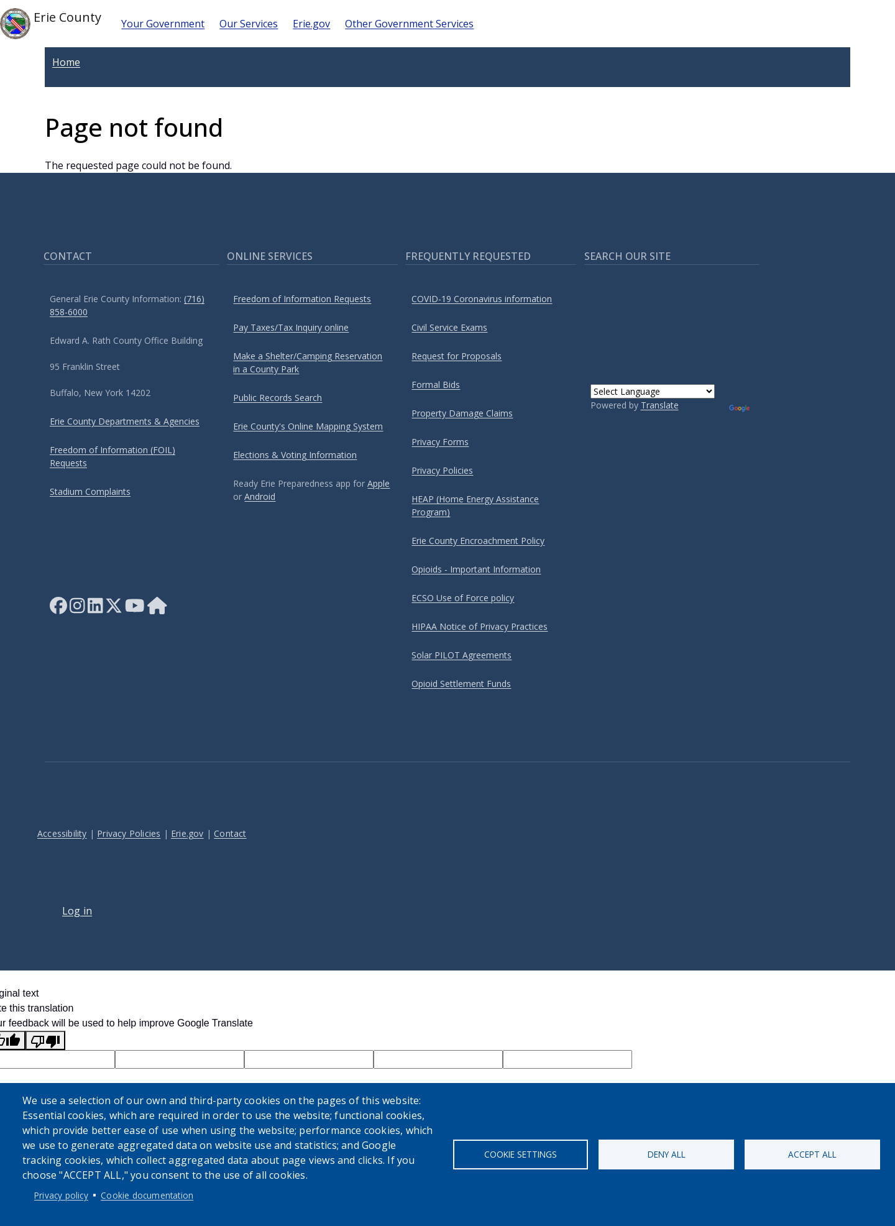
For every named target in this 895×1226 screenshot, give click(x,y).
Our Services (248, 23)
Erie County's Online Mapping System (308, 426)
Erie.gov (311, 23)
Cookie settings (520, 1154)
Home (66, 62)
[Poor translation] (45, 1040)
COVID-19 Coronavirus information (481, 299)
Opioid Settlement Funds (461, 683)
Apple (378, 483)
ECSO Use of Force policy (462, 598)
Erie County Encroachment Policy (477, 540)
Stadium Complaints (90, 491)
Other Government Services (409, 23)
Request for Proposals (456, 356)
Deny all (667, 1154)
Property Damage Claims (462, 413)
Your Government (162, 23)
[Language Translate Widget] (652, 391)
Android (259, 496)
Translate (660, 405)
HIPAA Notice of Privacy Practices (479, 626)
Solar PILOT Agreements (461, 655)
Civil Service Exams (449, 327)
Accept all (812, 1154)
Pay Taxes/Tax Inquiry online (291, 327)
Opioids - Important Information (476, 569)
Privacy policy (61, 1195)
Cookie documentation (147, 1195)
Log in (77, 911)
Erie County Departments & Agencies (125, 421)
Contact (230, 833)
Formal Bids (435, 384)
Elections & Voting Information (295, 455)
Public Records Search (277, 397)
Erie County (50, 23)
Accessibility (62, 833)
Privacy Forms (440, 442)
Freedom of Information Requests (302, 299)
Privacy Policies (442, 470)
